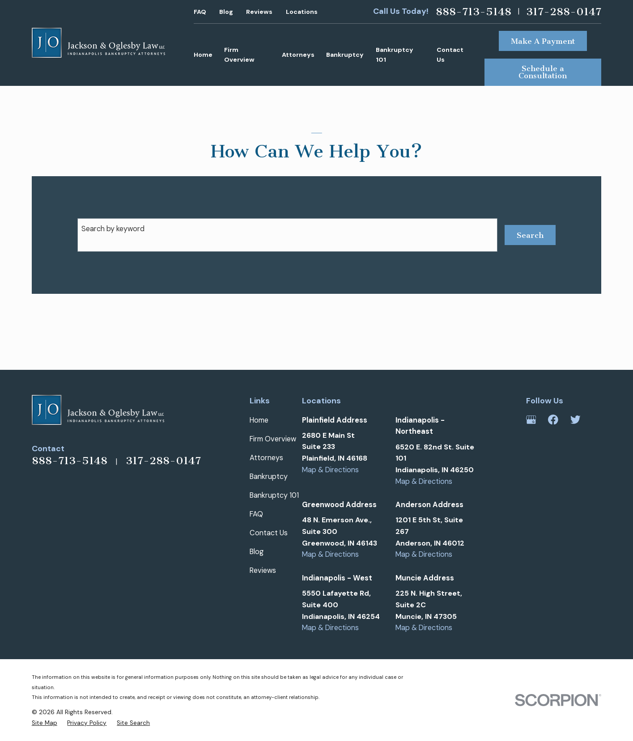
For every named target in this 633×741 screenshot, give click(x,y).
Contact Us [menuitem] (450, 55)
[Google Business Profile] (531, 420)
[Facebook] (553, 420)
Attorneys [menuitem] (298, 55)
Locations (302, 12)
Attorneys (266, 457)
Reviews (259, 12)
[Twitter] (575, 420)
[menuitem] (44, 723)
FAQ (200, 12)
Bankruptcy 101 (274, 495)
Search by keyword (112, 228)
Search (530, 235)
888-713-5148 (473, 12)
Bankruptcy (269, 476)
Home (259, 420)
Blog (226, 12)
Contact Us (269, 533)
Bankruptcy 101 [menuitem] (394, 55)
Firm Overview (273, 439)
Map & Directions (330, 469)
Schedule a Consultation (542, 72)
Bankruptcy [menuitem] (345, 55)
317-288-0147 (563, 12)
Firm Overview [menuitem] (239, 55)
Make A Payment (543, 41)
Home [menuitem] (203, 55)
